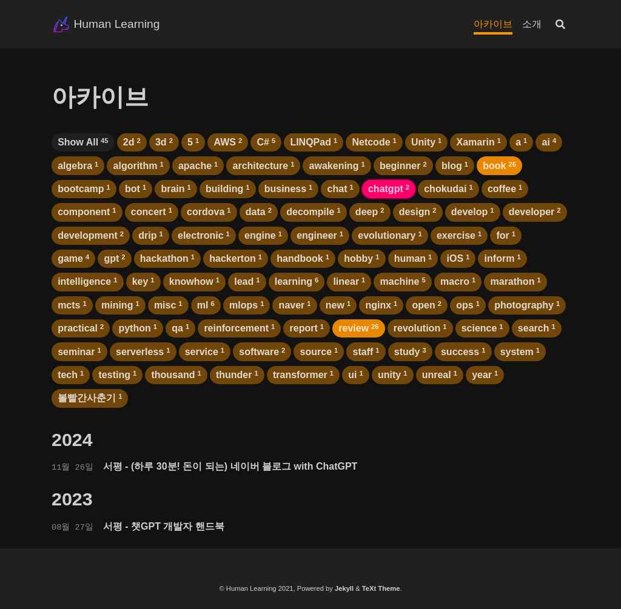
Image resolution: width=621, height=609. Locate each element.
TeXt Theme (381, 588)
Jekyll (344, 588)
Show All (83, 142)
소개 (532, 24)
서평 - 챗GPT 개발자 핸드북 (163, 526)
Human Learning (116, 24)
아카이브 (493, 24)
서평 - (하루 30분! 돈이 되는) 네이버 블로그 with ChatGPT (230, 466)
